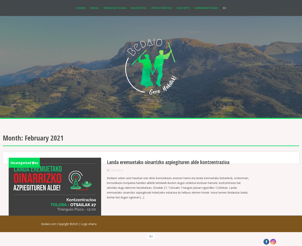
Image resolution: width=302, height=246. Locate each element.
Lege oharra (88, 224)
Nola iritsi (183, 8)
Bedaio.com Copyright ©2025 (61, 224)
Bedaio (94, 8)
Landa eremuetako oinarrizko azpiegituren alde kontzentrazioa (168, 162)
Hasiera (81, 8)
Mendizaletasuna (115, 8)
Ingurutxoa (138, 8)
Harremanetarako (206, 8)
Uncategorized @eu (24, 162)
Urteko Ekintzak (161, 8)
